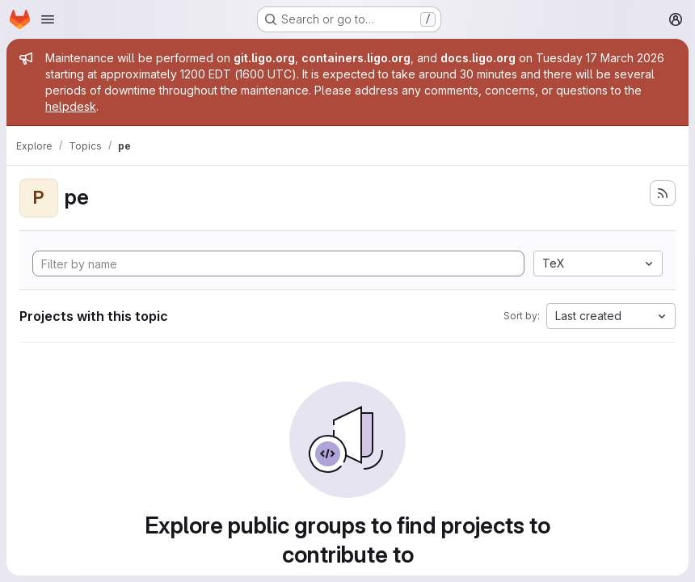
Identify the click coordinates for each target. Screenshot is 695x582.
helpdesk (70, 106)
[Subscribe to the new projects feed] (663, 193)
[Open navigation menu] (48, 19)
